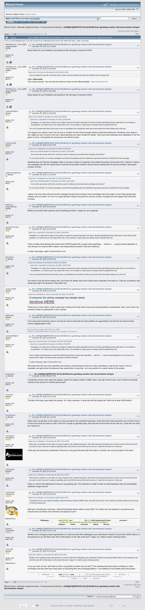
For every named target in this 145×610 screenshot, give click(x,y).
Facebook (96, 578)
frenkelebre (10, 415)
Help (17, 22)
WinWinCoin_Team (14, 44)
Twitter (85, 578)
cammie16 (10, 492)
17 (42, 34)
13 (32, 34)
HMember (10, 315)
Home (11, 22)
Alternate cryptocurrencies (28, 27)
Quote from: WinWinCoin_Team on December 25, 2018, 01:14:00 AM (51, 294)
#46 (138, 174)
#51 (138, 316)
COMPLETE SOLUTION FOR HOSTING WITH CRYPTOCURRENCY (84, 576)
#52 (138, 337)
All (46, 34)
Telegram (74, 578)
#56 (138, 437)
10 (25, 34)
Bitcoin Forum (10, 27)
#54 (138, 395)
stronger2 (10, 436)
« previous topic (123, 31)
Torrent (36, 18)
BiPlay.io (9, 205)
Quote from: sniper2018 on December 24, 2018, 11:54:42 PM (50, 119)
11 (28, 34)
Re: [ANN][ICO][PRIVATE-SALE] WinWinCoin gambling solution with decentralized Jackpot (72, 44)
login (26, 14)
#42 (138, 68)
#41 (138, 45)
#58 (138, 493)
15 (37, 34)
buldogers (10, 374)
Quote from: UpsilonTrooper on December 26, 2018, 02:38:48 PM (50, 341)
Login (29, 22)
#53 (138, 375)
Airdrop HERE (42, 302)
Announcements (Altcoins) (51, 27)
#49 (138, 258)
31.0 (31, 18)
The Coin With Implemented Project (97, 574)
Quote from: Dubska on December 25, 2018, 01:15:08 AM (47, 117)
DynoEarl (10, 257)
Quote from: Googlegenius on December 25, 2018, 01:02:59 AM (49, 149)
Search (23, 22)
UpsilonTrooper (12, 227)
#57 (138, 470)
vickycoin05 (11, 143)
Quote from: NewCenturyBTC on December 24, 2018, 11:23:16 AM (52, 151)
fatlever (9, 529)
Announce (122, 574)
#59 (138, 530)
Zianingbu (10, 469)
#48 (138, 228)
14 (35, 34)
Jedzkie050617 (12, 111)
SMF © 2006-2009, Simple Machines (81, 606)
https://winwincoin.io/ (99, 82)
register (33, 14)
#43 (138, 90)
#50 (138, 290)
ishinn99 (9, 549)
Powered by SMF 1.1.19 (59, 606)
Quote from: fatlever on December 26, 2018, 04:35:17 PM (47, 555)
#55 (138, 416)
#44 (138, 112)
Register (36, 22)
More (43, 22)
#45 (138, 144)
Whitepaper (46, 574)
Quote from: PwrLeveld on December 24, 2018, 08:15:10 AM (48, 72)
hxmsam (9, 395)
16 (39, 34)
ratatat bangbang (13, 173)
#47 (138, 206)
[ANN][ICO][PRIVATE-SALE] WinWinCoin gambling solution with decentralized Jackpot (101, 27)
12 (30, 34)
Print (137, 34)
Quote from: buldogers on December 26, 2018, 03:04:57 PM (48, 497)
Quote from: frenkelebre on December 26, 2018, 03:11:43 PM (48, 441)
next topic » (135, 31)
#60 (138, 550)
